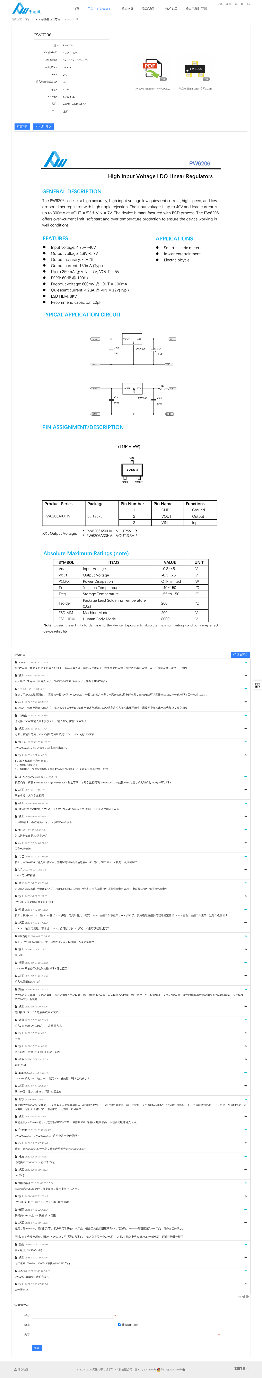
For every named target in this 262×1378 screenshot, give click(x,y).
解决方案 (127, 8)
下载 (163, 79)
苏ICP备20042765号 (145, 1369)
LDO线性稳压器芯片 (48, 19)
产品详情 (22, 126)
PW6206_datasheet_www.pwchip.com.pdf (157, 88)
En (248, 4)
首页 (76, 8)
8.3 (241, 1369)
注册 (228, 4)
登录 (219, 4)
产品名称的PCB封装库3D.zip (195, 88)
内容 (27, 1334)
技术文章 (171, 8)
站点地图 (21, 1369)
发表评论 (240, 654)
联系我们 (149, 8)
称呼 (27, 1315)
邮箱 (27, 1324)
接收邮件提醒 (128, 1324)
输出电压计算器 (196, 8)
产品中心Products (100, 8)
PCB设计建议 (43, 126)
